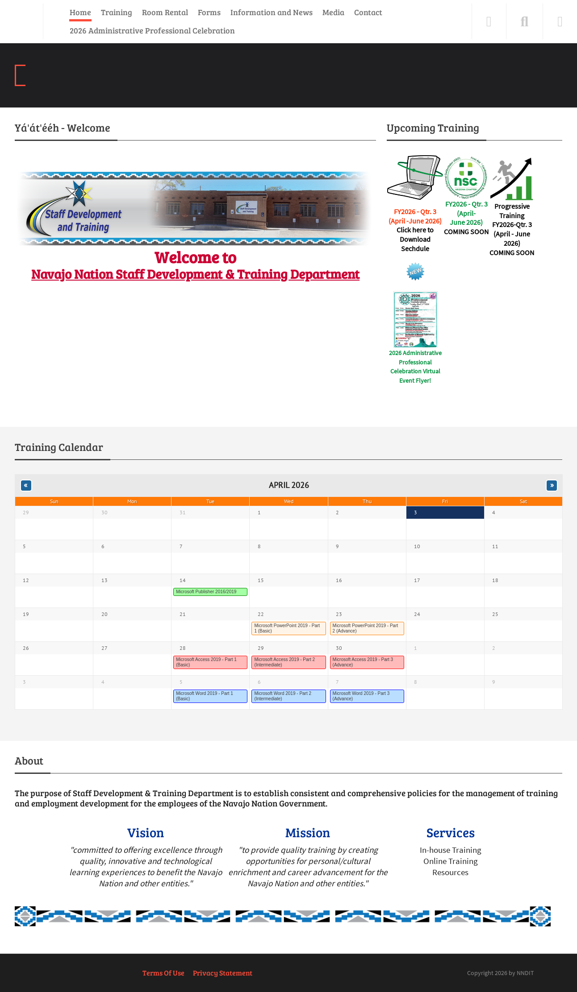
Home (80, 12)
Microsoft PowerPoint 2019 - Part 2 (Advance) (365, 628)
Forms (209, 12)
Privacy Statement (222, 972)
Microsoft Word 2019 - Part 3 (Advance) (361, 696)
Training (116, 12)
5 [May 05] (181, 681)
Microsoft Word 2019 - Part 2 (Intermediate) (282, 696)
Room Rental (165, 12)
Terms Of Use (163, 972)
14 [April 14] (183, 580)
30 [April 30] (339, 648)
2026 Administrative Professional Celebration (152, 30)
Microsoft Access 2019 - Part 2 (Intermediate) (284, 662)
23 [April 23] (339, 614)
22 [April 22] (261, 614)
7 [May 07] (337, 681)
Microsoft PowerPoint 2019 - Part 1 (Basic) (287, 628)
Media (333, 12)
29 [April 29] (261, 648)
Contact (368, 12)
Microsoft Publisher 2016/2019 (206, 591)
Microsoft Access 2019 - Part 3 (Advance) (363, 662)
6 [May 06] (259, 681)
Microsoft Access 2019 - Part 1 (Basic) (206, 662)
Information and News (271, 12)
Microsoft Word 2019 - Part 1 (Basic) (204, 696)
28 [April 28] (183, 648)
